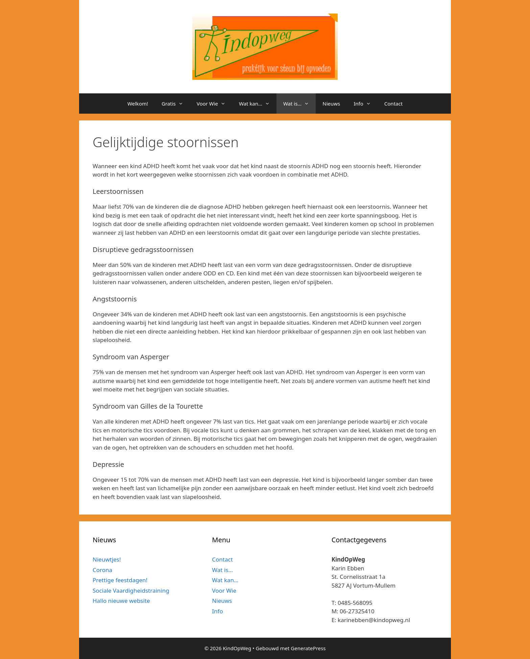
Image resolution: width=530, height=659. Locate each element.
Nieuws (331, 103)
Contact (393, 103)
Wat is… (299, 103)
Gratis (176, 103)
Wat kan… (257, 103)
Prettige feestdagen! (120, 580)
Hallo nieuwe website (121, 601)
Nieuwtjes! (107, 559)
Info (366, 103)
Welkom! (137, 103)
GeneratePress (308, 648)
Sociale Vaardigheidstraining (131, 590)
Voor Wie (214, 103)
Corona (102, 570)
